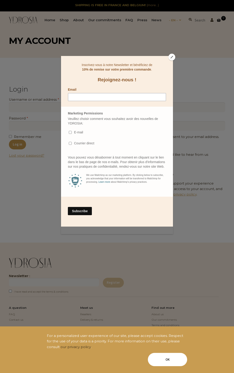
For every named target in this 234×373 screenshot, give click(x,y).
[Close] (171, 57)
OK (167, 359)
